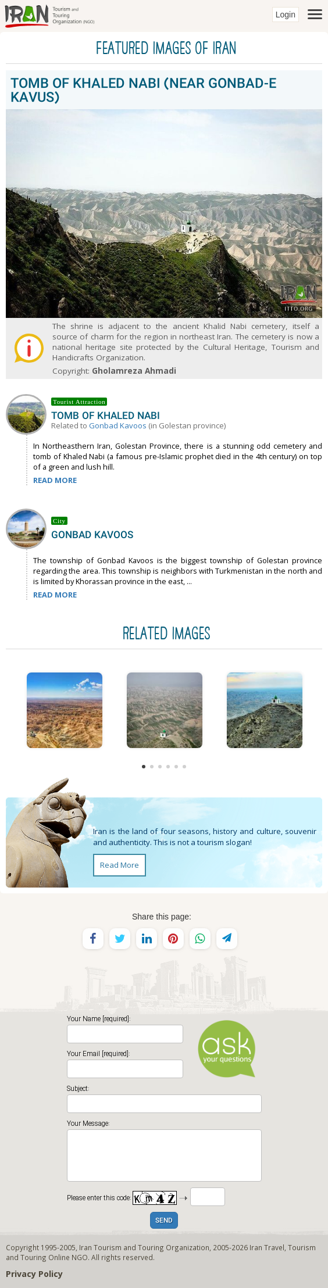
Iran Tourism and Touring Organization (144, 1247)
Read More (119, 865)
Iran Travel (266, 1247)
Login (285, 14)
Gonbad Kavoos (118, 425)
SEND (164, 1221)
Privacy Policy (34, 1273)
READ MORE (55, 480)
